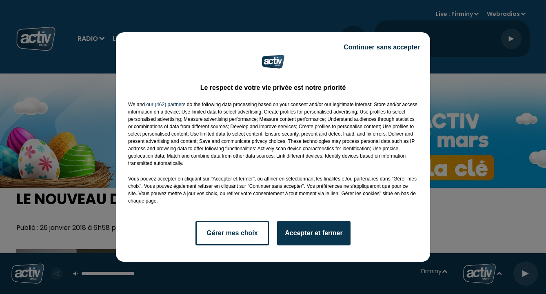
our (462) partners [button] (165, 104)
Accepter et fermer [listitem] (313, 232)
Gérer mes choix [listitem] (231, 232)
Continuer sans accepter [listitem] (382, 47)
